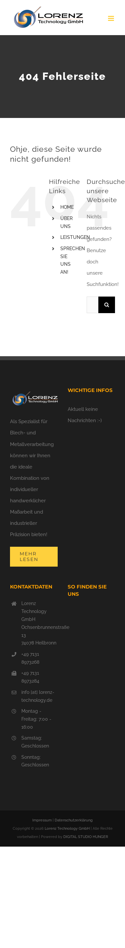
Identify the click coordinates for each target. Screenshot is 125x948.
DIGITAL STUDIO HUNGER (85, 837)
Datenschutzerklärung (74, 820)
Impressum (42, 820)
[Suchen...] (92, 305)
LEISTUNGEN (75, 237)
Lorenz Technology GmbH (67, 828)
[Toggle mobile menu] (111, 18)
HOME (67, 207)
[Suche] (106, 305)
